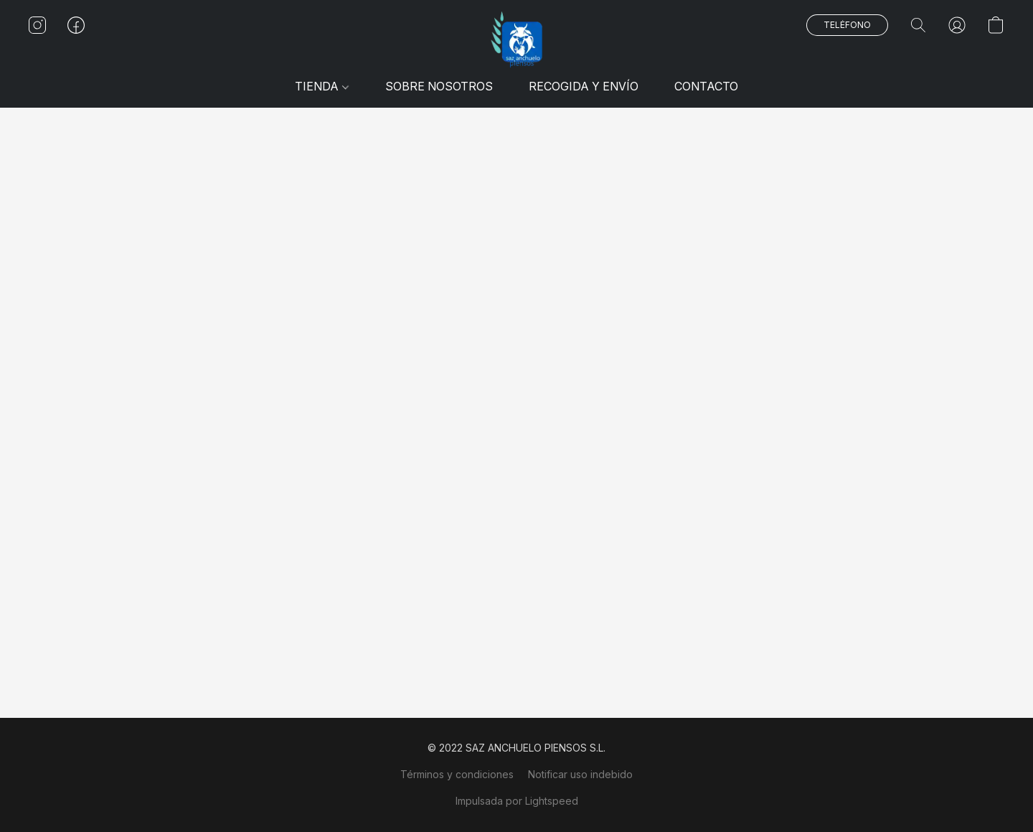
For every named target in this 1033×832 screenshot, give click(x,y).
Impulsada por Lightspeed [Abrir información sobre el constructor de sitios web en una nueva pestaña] (517, 801)
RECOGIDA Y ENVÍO (583, 86)
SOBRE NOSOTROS (439, 86)
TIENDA (321, 86)
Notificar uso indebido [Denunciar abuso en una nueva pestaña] (580, 774)
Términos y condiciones (457, 774)
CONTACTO (706, 86)
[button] (516, 39)
